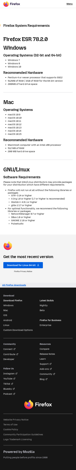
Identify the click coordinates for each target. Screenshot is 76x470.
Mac (5, 310)
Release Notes (47, 354)
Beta (42, 310)
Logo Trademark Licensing (17, 439)
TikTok (6, 383)
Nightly (44, 305)
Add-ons (44, 369)
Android (7, 320)
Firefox (38, 404)
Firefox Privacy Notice (23, 271)
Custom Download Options (18, 330)
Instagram (8, 373)
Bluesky (7, 389)
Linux (6, 325)
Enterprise (45, 325)
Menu (70, 4)
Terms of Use (10, 424)
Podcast (7, 394)
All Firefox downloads (14, 285)
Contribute (9, 354)
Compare (44, 349)
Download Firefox (12, 300)
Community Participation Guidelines (23, 434)
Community (46, 374)
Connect (8, 349)
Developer (8, 359)
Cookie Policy (10, 429)
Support (44, 364)
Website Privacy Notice (15, 419)
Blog (42, 379)
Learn (43, 359)
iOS (5, 315)
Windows (8, 305)
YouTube (7, 378)
